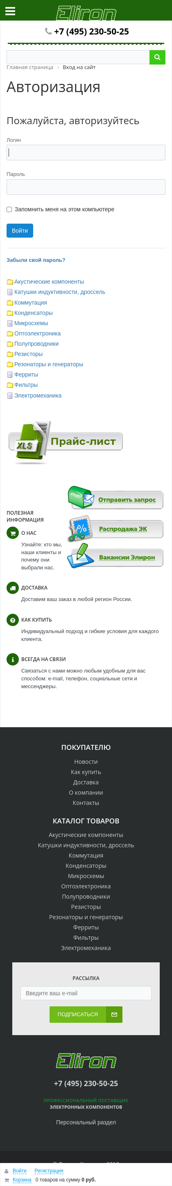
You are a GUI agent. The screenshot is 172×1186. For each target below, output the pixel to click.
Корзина (22, 1180)
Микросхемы (31, 323)
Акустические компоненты (49, 281)
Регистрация (49, 1171)
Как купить (86, 772)
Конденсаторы (33, 313)
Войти (20, 1171)
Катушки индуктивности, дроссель (59, 292)
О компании (86, 792)
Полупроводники (36, 343)
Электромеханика (37, 395)
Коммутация (30, 302)
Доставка (86, 782)
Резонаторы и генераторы (48, 364)
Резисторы (28, 354)
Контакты (86, 803)
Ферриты (26, 374)
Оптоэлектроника (37, 333)
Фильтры (26, 384)
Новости (85, 761)
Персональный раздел (86, 1122)
